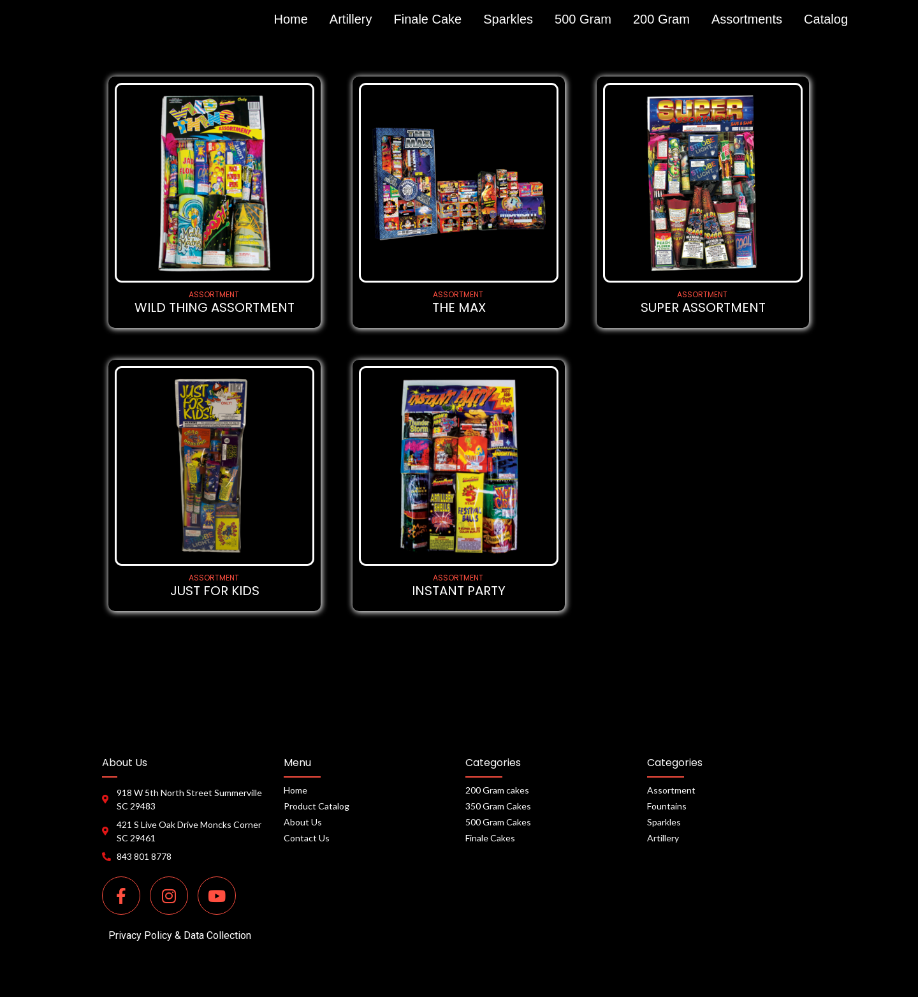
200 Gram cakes (497, 790)
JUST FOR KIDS (214, 591)
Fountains (667, 806)
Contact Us (307, 837)
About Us (303, 821)
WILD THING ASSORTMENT (215, 307)
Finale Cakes (490, 837)
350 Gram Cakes (498, 806)
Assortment (671, 790)
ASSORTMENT (214, 294)
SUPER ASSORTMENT (703, 307)
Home (295, 790)
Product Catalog (316, 806)
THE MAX (459, 307)
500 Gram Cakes (498, 821)
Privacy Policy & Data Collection (179, 935)
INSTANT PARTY (459, 591)
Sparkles (664, 821)
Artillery (663, 837)
